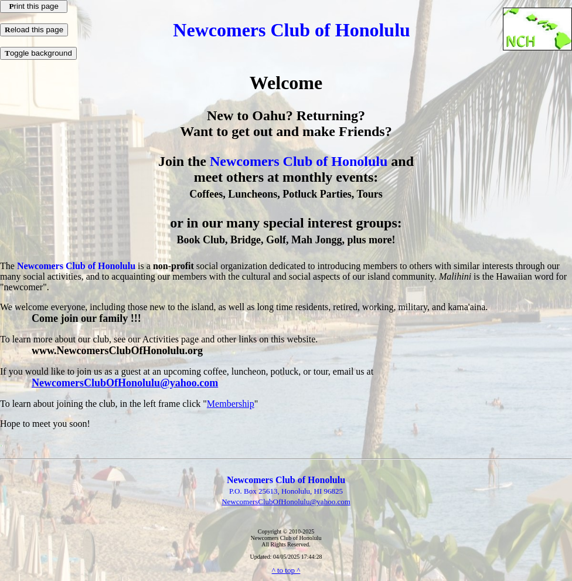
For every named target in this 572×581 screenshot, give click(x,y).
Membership (230, 404)
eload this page (34, 29)
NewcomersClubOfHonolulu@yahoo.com (125, 383)
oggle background (38, 53)
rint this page (34, 6)
